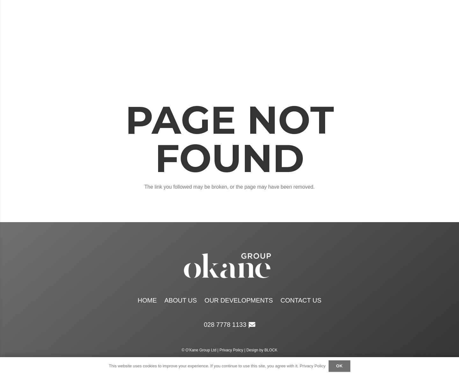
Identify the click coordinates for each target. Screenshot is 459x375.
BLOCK (271, 350)
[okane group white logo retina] (224, 35)
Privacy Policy (231, 350)
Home (147, 300)
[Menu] (61, 35)
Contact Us (300, 300)
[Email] (404, 35)
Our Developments (239, 300)
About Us (180, 300)
